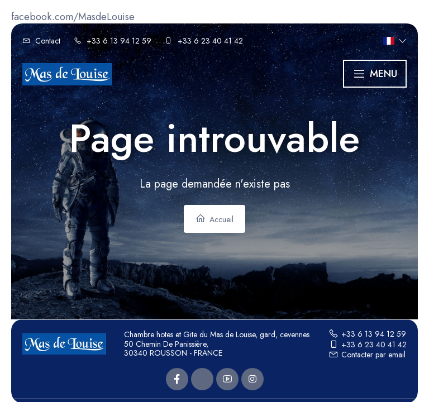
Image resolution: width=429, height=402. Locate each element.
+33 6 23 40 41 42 (367, 344)
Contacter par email (367, 354)
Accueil (214, 219)
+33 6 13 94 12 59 (367, 333)
